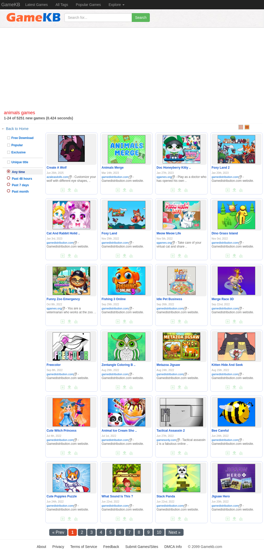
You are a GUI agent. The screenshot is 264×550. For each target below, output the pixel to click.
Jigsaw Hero (221, 496)
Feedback (111, 547)
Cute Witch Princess (62, 430)
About (41, 547)
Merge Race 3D (223, 299)
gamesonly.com (167, 439)
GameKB (10, 4)
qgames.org (165, 176)
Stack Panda (165, 496)
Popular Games (88, 5)
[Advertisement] (132, 64)
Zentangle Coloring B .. (118, 365)
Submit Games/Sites (141, 547)
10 (159, 532)
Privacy (58, 547)
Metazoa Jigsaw (168, 365)
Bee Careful (220, 430)
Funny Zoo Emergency (63, 299)
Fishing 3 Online (114, 299)
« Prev (58, 532)
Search (140, 17)
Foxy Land (109, 233)
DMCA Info (173, 547)
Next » (174, 532)
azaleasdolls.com (59, 176)
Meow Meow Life (168, 233)
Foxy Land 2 (221, 167)
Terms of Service (83, 547)
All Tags (61, 5)
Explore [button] (116, 5)
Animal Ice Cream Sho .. (119, 430)
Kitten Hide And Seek (227, 365)
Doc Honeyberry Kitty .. (173, 167)
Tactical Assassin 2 (170, 430)
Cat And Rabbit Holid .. (63, 233)
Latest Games (36, 5)
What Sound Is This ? (117, 496)
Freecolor (54, 365)
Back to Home (17, 129)
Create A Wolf (57, 167)
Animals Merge (112, 167)
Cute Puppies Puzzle (62, 496)
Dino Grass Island (225, 233)
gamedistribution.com (117, 176)
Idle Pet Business (169, 299)
